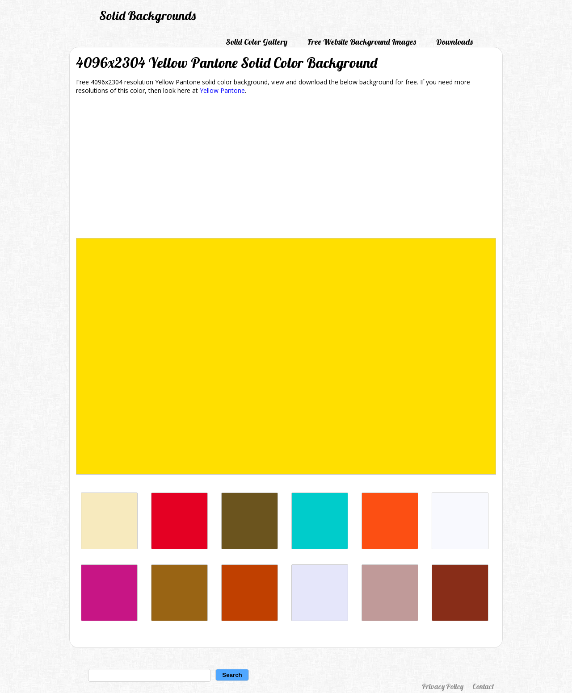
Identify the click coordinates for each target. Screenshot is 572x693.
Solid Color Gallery (256, 42)
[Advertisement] (286, 167)
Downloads (454, 42)
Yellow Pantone (222, 90)
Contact (483, 686)
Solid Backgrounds (147, 15)
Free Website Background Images (361, 42)
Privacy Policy (442, 686)
